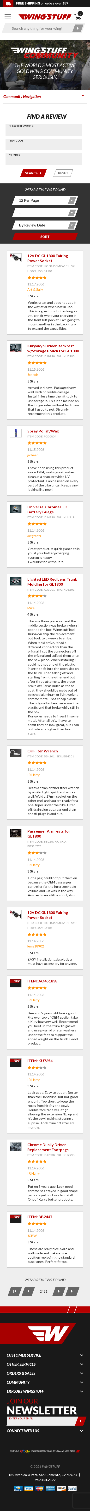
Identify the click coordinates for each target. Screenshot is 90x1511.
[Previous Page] (28, 1291)
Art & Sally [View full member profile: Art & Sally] (35, 289)
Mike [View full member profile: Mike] (31, 608)
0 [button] (80, 13)
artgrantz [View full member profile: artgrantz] (34, 536)
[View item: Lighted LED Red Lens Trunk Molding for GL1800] (16, 581)
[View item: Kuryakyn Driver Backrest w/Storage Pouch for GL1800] (16, 347)
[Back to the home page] (45, 17)
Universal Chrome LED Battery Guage (47, 509)
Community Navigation (22, 96)
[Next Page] (59, 1291)
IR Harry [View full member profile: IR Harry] (33, 775)
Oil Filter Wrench (42, 751)
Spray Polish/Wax (43, 431)
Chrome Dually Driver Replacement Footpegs (48, 1147)
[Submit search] (78, 28)
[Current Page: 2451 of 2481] (43, 1291)
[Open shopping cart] (80, 17)
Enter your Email (21, 1418)
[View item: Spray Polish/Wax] (16, 433)
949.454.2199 (45, 1480)
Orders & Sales (21, 1373)
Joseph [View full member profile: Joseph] (32, 375)
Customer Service (24, 1355)
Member (14, 155)
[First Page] (14, 1291)
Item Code (16, 140)
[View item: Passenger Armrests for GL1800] (16, 833)
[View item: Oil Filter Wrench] (16, 753)
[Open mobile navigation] (7, 16)
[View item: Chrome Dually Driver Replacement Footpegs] (16, 1146)
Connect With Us (23, 1431)
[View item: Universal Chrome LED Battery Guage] (16, 509)
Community (18, 1382)
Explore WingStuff (25, 1391)
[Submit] (81, 1421)
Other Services (21, 1364)
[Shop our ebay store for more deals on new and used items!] (45, 1451)
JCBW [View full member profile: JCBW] (32, 1236)
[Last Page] (72, 1291)
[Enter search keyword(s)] (39, 28)
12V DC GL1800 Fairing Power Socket (47, 258)
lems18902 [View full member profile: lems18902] (35, 946)
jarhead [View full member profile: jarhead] (32, 455)
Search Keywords (21, 126)
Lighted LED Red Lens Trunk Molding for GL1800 (52, 581)
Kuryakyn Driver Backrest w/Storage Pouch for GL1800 (53, 348)
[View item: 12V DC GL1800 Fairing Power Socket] (16, 257)
